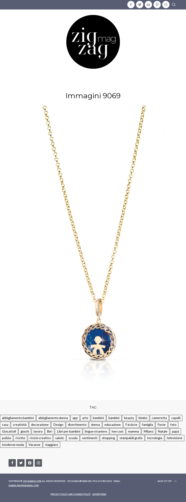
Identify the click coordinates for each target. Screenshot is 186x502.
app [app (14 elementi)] (75, 418)
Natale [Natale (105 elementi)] (162, 431)
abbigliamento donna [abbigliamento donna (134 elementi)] (53, 418)
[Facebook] (12, 463)
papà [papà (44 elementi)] (175, 431)
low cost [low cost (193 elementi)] (118, 431)
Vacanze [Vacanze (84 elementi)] (35, 445)
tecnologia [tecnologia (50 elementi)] (154, 438)
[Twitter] (21, 463)
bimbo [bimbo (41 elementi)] (143, 418)
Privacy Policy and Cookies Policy (70, 494)
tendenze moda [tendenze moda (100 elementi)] (13, 445)
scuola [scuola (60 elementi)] (73, 438)
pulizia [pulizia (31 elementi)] (6, 438)
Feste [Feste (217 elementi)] (161, 425)
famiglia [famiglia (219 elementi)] (147, 425)
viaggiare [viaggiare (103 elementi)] (51, 445)
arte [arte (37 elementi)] (85, 418)
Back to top (167, 481)
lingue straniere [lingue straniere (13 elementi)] (96, 431)
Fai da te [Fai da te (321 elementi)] (131, 425)
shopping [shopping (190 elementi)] (108, 438)
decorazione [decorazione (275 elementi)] (40, 425)
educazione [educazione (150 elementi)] (112, 425)
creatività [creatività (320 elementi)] (20, 425)
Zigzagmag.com (32, 481)
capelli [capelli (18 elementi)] (175, 418)
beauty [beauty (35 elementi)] (129, 418)
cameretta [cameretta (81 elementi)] (159, 418)
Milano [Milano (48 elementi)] (148, 431)
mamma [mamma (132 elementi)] (133, 431)
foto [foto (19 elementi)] (173, 425)
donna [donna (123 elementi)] (95, 425)
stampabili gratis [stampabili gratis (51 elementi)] (131, 438)
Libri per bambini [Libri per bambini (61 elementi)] (68, 431)
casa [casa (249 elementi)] (5, 425)
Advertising (99, 494)
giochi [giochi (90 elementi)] (25, 431)
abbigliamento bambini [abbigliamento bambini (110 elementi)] (18, 418)
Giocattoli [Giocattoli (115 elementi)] (9, 431)
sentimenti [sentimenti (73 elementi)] (89, 438)
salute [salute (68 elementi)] (59, 438)
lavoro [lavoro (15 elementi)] (38, 431)
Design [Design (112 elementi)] (58, 425)
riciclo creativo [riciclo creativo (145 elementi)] (40, 438)
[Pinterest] (29, 463)
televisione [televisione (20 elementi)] (174, 438)
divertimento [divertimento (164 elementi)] (77, 425)
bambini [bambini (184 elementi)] (114, 418)
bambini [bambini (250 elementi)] (98, 418)
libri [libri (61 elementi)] (49, 431)
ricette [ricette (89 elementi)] (20, 438)
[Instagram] (38, 463)
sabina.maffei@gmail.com (24, 485)
